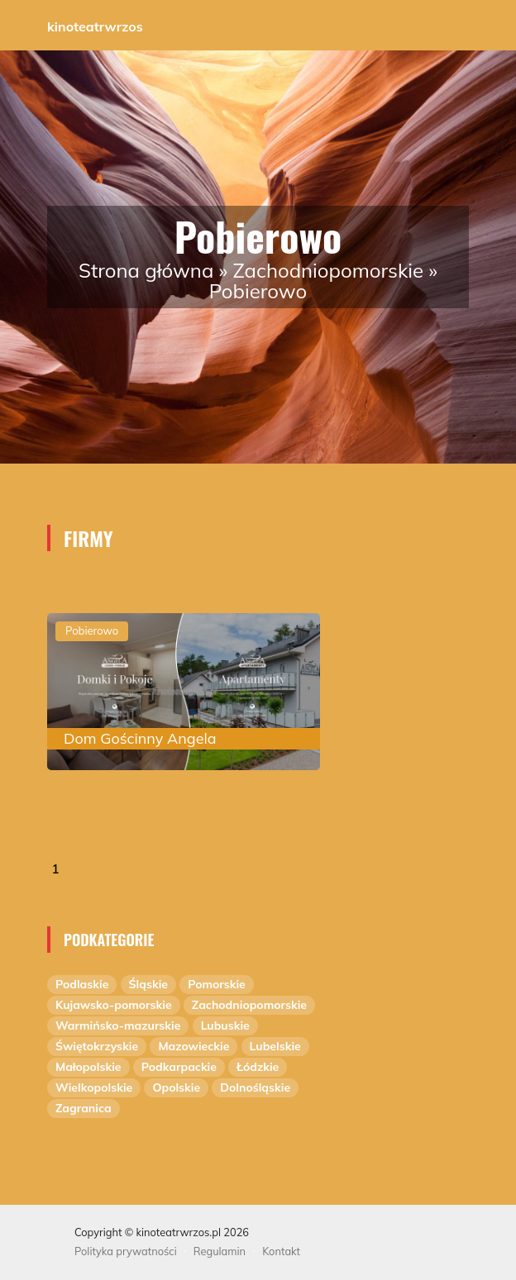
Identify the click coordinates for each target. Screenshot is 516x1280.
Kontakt (281, 1251)
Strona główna (146, 270)
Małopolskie (88, 1066)
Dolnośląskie (255, 1087)
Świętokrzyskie (96, 1046)
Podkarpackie (179, 1066)
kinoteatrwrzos (95, 26)
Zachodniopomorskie (328, 270)
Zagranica (83, 1108)
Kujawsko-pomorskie (113, 1004)
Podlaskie (81, 984)
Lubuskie (225, 1025)
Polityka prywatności (125, 1251)
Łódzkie (257, 1066)
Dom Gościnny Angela (140, 738)
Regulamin (220, 1251)
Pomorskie (217, 984)
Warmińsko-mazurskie (117, 1025)
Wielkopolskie (93, 1087)
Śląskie (148, 984)
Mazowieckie (193, 1046)
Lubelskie (275, 1046)
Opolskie (176, 1087)
